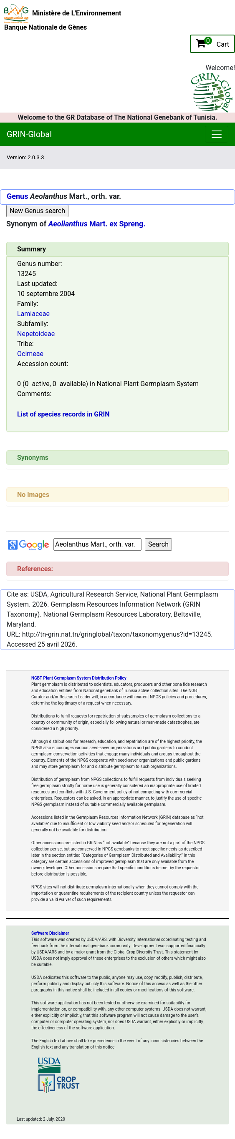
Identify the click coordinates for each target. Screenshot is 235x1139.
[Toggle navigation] (136, 157)
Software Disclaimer (50, 933)
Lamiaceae (33, 314)
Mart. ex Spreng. (97, 223)
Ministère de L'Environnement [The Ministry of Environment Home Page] (76, 13)
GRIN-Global (29, 134)
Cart (212, 42)
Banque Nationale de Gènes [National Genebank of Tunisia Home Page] (45, 27)
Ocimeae (30, 354)
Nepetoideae (36, 334)
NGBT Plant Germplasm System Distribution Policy (78, 678)
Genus (17, 196)
